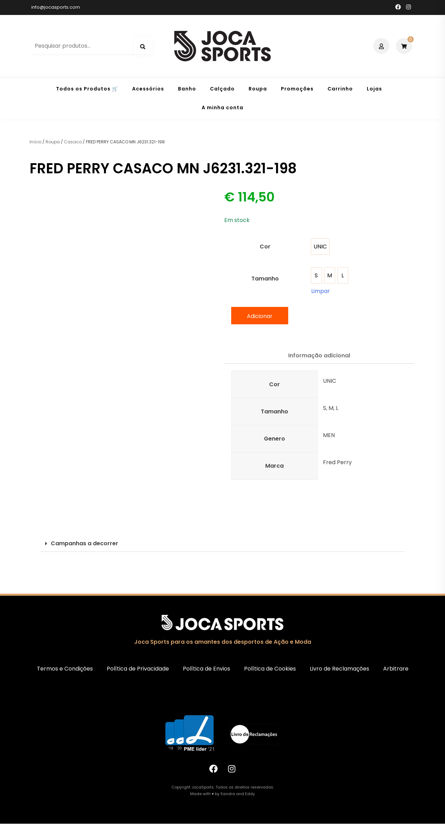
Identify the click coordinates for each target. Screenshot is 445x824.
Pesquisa (143, 46)
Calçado (222, 88)
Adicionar (260, 316)
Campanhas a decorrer (84, 543)
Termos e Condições (65, 669)
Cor (265, 247)
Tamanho (265, 279)
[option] (320, 246)
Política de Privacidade (138, 669)
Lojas (374, 88)
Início (35, 142)
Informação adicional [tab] (319, 355)
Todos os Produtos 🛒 (87, 88)
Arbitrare (395, 669)
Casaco (73, 142)
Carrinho (340, 88)
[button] (222, 544)
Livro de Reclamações (339, 669)
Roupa (258, 88)
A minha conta (222, 107)
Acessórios (148, 88)
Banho (187, 88)
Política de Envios (206, 669)
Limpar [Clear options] (320, 291)
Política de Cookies (270, 669)
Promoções (297, 88)
